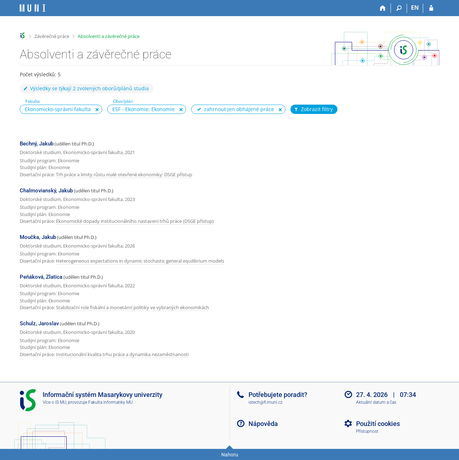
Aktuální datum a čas (376, 402)
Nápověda (263, 423)
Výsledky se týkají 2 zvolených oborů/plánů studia (86, 88)
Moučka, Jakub (38, 237)
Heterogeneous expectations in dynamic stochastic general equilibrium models (140, 261)
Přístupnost (367, 431)
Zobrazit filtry (313, 109)
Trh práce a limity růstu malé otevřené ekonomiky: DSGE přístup (124, 174)
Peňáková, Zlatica (41, 277)
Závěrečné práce (51, 36)
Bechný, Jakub (36, 143)
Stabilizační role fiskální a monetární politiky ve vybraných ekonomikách (132, 307)
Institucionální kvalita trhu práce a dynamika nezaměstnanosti (122, 354)
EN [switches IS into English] (415, 7)
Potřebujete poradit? (278, 394)
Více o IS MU (54, 402)
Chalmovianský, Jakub (46, 190)
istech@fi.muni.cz (266, 402)
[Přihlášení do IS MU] (431, 8)
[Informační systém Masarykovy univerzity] (33, 8)
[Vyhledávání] (399, 8)
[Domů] (383, 8)
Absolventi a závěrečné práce (108, 36)
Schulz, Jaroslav (39, 323)
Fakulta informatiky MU (110, 402)
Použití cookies (378, 423)
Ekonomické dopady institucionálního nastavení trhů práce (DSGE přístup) (135, 221)
